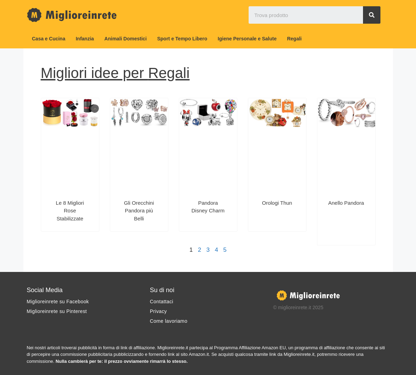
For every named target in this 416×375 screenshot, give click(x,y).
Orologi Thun (277, 203)
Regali (294, 38)
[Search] (371, 15)
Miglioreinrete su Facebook (58, 301)
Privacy (158, 311)
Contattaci (161, 301)
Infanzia (85, 38)
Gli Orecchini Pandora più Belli (139, 210)
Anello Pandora (346, 203)
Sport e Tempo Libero (182, 38)
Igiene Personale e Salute (247, 38)
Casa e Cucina (49, 38)
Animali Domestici (125, 38)
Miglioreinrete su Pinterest (57, 311)
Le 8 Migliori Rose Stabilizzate (70, 210)
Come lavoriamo (169, 321)
